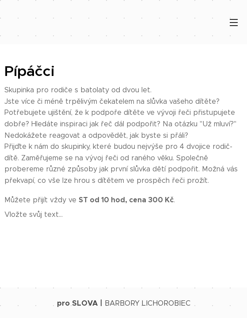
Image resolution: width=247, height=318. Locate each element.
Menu (234, 22)
